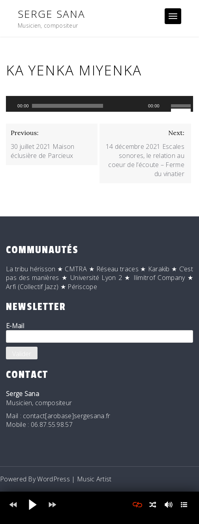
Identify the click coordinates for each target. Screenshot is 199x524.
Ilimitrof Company (159, 277)
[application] (99, 104)
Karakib (159, 269)
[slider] (67, 106)
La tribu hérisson (31, 269)
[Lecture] (11, 106)
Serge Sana (51, 14)
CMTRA (76, 269)
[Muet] (166, 106)
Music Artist (94, 479)
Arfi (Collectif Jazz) (32, 286)
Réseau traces (117, 269)
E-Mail (99, 332)
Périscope (82, 286)
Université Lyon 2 (96, 277)
